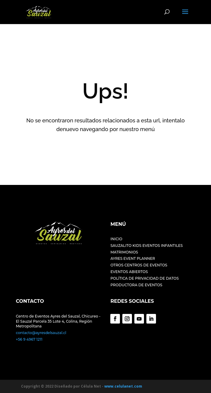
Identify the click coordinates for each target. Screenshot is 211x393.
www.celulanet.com (123, 386)
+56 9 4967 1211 (29, 339)
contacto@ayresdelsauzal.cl (41, 332)
